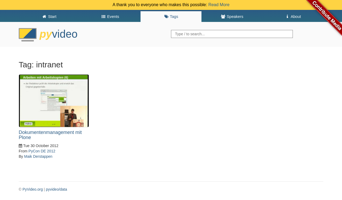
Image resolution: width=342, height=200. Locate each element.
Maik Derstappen (38, 156)
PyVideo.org (32, 189)
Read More (219, 4)
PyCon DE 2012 (42, 151)
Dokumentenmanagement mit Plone (50, 135)
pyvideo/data (56, 189)
